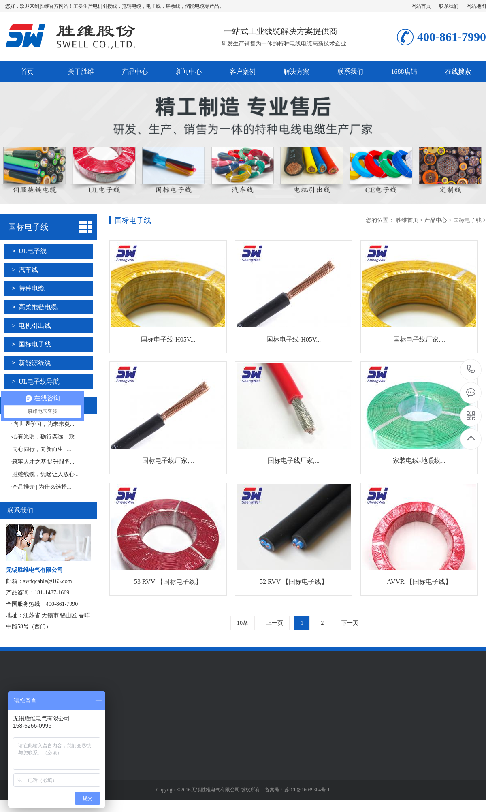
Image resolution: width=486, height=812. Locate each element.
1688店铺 (404, 71)
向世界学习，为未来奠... (43, 424)
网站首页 (421, 6)
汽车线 (28, 269)
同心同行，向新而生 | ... (41, 449)
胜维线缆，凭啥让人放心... (45, 474)
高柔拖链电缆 (38, 306)
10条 (242, 623)
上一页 (274, 623)
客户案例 (243, 71)
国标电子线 (28, 226)
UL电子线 (33, 251)
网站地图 (476, 6)
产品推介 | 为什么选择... (41, 487)
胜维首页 (407, 220)
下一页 (349, 623)
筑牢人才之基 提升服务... (43, 462)
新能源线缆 (35, 362)
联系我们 (448, 6)
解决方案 (296, 71)
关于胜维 (81, 71)
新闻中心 (189, 71)
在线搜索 (458, 71)
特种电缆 (32, 288)
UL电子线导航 (39, 381)
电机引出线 (35, 325)
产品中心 (135, 71)
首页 (27, 71)
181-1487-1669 (471, 369)
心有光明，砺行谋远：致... (45, 437)
